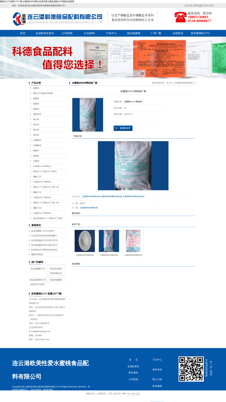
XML (212, 5)
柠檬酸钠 (37, 145)
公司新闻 (67, 33)
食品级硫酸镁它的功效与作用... (45, 240)
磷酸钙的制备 (37, 254)
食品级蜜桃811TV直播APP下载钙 (133, 34)
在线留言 (178, 33)
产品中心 (111, 33)
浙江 (119, 393)
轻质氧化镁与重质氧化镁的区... (45, 250)
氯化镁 (36, 135)
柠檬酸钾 (37, 140)
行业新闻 (89, 33)
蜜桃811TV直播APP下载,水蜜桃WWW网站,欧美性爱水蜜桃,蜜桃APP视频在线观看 (37, 1)
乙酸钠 (36, 161)
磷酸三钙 (37, 176)
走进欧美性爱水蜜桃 (44, 34)
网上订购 (157, 379)
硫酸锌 (36, 109)
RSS (206, 5)
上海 (114, 393)
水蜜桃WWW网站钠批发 (134, 196)
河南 (124, 393)
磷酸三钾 (37, 192)
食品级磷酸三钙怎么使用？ (43, 231)
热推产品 (90, 393)
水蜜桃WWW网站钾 (42, 182)
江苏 (110, 393)
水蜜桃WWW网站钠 (42, 197)
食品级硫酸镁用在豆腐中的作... (45, 245)
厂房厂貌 (155, 33)
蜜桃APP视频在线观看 (43, 93)
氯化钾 (36, 130)
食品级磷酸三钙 (38, 269)
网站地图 (198, 5)
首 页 (169, 83)
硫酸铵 (36, 88)
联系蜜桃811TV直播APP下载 (200, 34)
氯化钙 (36, 124)
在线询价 (123, 128)
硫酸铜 (36, 104)
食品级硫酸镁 (56, 280)
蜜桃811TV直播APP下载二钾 (46, 187)
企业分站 (188, 5)
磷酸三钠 (37, 208)
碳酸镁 (36, 156)
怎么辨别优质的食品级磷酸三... (45, 235)
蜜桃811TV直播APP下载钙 (45, 171)
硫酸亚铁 (37, 114)
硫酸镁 (36, 98)
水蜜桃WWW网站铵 (42, 213)
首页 (22, 33)
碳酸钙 (36, 150)
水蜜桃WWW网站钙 (42, 166)
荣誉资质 (157, 369)
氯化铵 (36, 119)
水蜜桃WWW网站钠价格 (111, 196)
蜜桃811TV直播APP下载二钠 (46, 203)
